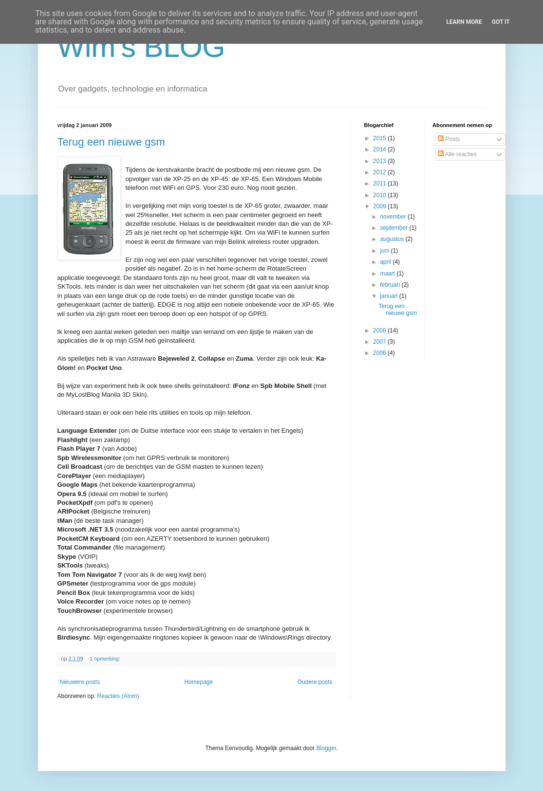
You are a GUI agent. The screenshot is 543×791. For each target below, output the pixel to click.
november (394, 216)
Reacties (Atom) (118, 696)
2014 (380, 149)
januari (389, 296)
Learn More (464, 21)
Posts (449, 139)
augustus (392, 239)
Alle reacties (457, 154)
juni (385, 250)
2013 (380, 161)
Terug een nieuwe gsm (111, 142)
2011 (380, 183)
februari (390, 284)
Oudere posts (314, 682)
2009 (380, 206)
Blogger (327, 748)
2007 (380, 341)
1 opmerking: (105, 659)
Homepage (198, 682)
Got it (501, 21)
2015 (380, 138)
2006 (380, 353)
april (386, 261)
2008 (380, 330)
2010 (380, 195)
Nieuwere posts (80, 682)
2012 (380, 172)
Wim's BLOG (141, 47)
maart (388, 273)
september (394, 227)
